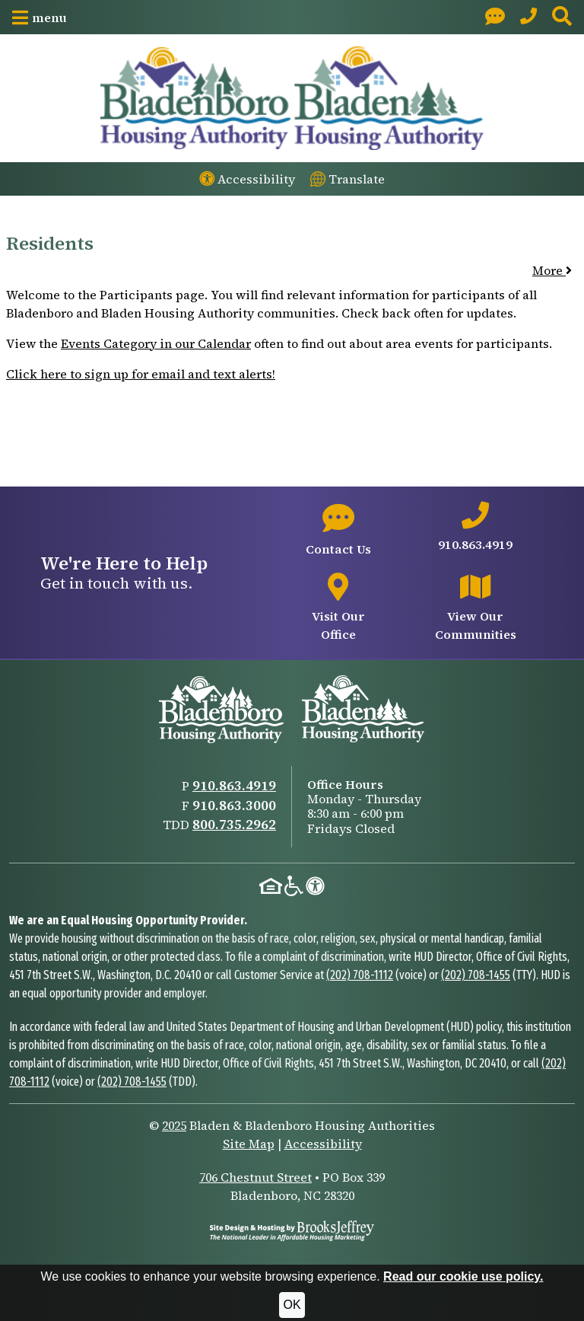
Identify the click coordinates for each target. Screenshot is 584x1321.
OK (291, 1304)
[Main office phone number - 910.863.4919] (475, 528)
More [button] (552, 270)
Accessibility (323, 1143)
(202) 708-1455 (475, 975)
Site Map (249, 1143)
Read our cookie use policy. (463, 1276)
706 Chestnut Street (255, 1177)
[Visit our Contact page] (495, 17)
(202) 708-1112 (359, 975)
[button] (39, 17)
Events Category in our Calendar (156, 343)
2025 (174, 1125)
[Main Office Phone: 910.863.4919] (528, 17)
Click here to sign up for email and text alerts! (140, 373)
